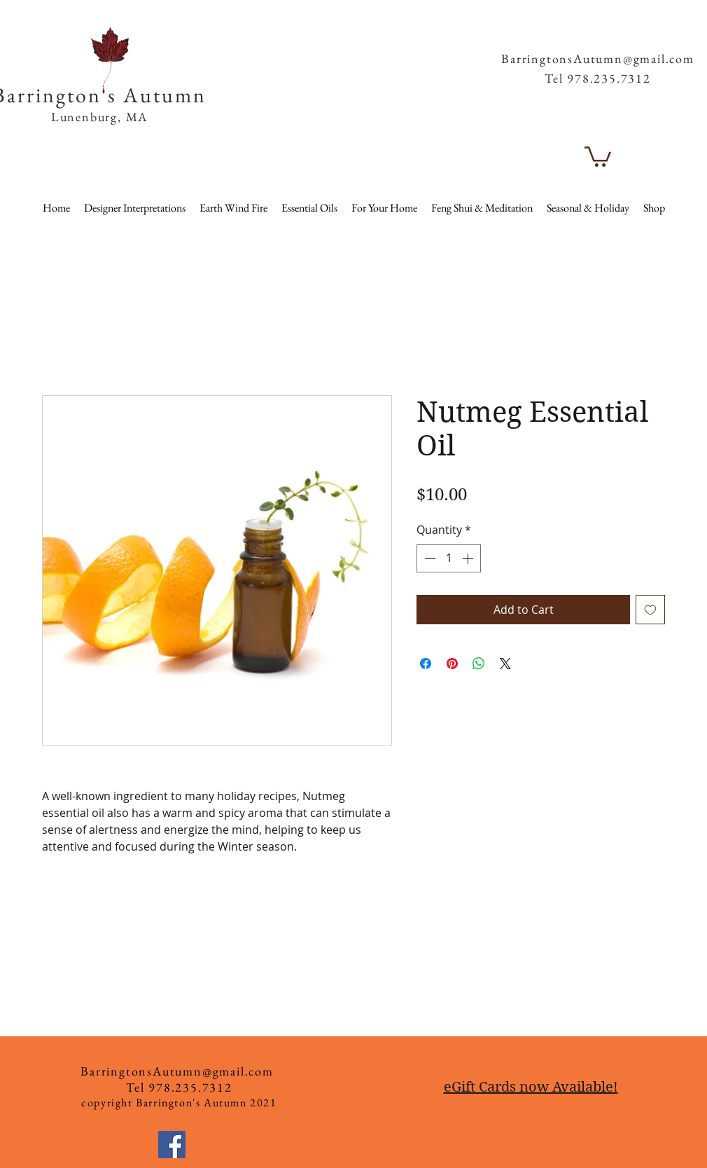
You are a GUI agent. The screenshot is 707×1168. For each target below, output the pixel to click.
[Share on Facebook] (425, 663)
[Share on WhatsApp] (478, 663)
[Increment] (469, 558)
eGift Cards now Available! (531, 1087)
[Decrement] (428, 558)
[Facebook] (172, 1144)
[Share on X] (505, 663)
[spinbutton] (448, 558)
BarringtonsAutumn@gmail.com (597, 58)
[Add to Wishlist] (650, 609)
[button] (670, 34)
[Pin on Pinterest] (452, 663)
